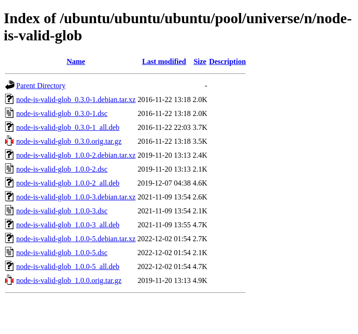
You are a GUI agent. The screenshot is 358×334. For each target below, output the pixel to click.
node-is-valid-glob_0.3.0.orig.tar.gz (68, 141)
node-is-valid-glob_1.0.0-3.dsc (62, 211)
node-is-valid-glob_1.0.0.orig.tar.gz (68, 280)
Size (199, 61)
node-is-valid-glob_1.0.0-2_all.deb (68, 183)
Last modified (164, 61)
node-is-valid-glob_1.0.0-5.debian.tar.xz (75, 239)
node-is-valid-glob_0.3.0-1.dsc (62, 113)
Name (76, 61)
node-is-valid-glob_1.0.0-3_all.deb (68, 225)
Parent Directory (40, 86)
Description (227, 61)
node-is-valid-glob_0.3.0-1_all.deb (68, 127)
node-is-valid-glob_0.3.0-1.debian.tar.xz (75, 99)
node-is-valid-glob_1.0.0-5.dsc (62, 253)
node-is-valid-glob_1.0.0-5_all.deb (68, 266)
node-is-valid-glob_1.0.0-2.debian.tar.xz (75, 155)
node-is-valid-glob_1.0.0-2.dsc (62, 169)
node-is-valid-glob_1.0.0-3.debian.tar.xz (75, 197)
